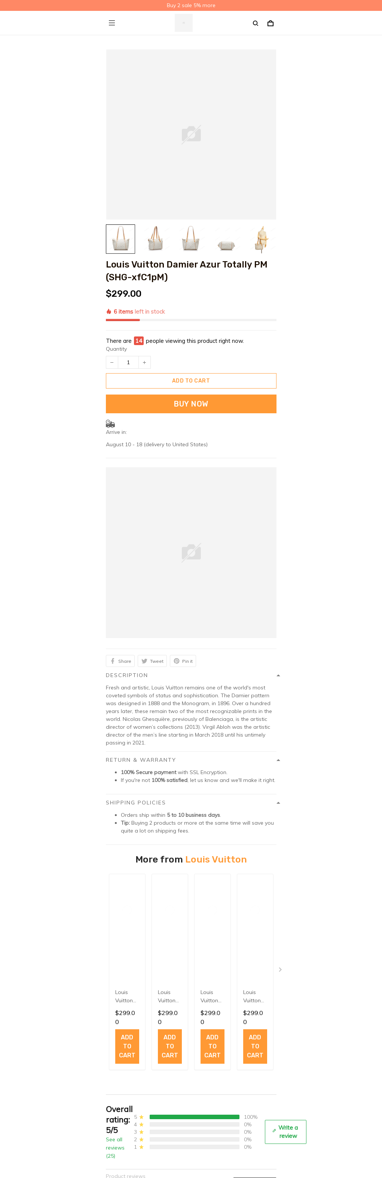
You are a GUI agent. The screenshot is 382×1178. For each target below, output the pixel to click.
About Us (117, 1086)
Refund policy (122, 1049)
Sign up (257, 1160)
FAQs (112, 1097)
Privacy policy (122, 1014)
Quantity (116, 313)
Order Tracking (124, 1109)
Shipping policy (124, 1026)
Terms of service (126, 1037)
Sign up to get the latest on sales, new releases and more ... (180, 1146)
